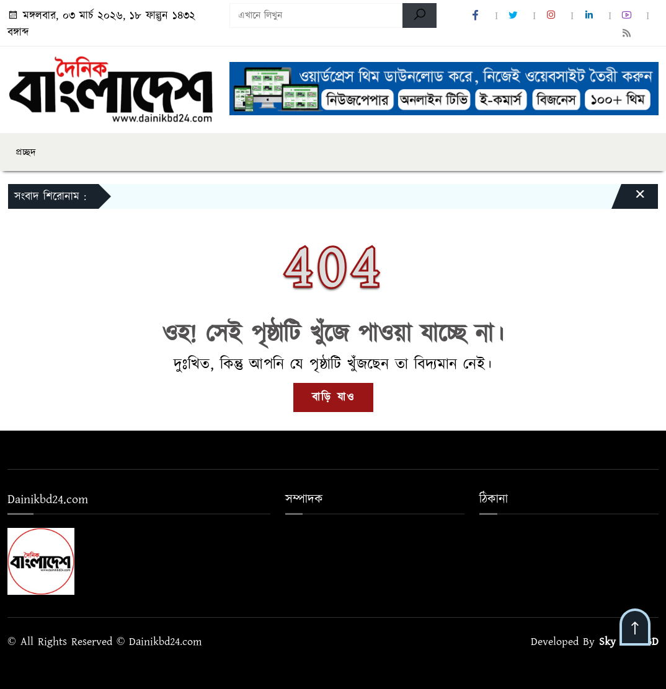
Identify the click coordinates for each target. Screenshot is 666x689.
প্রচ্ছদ (26, 152)
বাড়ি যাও (333, 397)
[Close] (629, 199)
